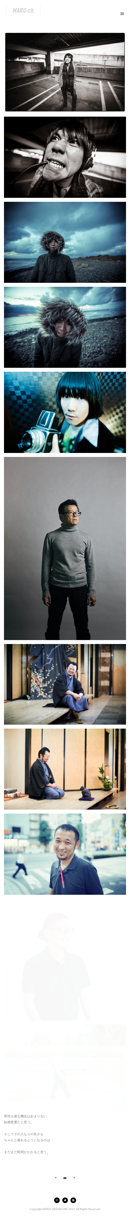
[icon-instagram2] (73, 1200)
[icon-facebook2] (58, 1200)
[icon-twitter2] (66, 1200)
